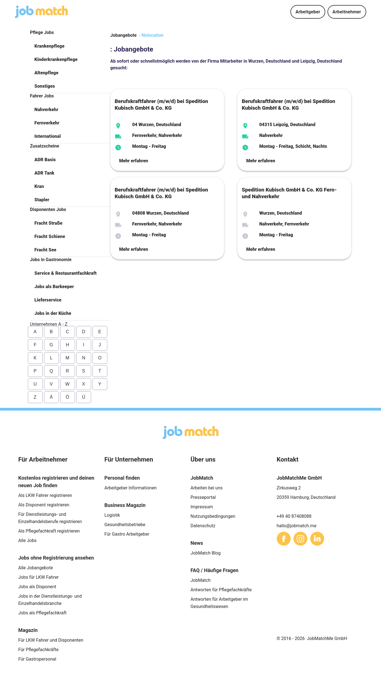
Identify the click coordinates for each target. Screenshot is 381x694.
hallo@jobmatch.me (297, 525)
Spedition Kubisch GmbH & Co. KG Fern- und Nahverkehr (289, 193)
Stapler (42, 199)
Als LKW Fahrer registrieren (45, 495)
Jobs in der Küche (53, 313)
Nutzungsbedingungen (213, 516)
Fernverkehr (47, 123)
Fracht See (46, 249)
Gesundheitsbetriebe (125, 524)
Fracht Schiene (50, 236)
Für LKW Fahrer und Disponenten (50, 640)
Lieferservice (48, 300)
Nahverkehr (47, 109)
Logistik (112, 515)
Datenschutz (203, 525)
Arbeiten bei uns (207, 488)
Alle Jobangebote (35, 567)
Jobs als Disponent (37, 586)
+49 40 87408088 (294, 516)
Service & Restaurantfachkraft (66, 273)
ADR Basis (45, 159)
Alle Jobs (27, 540)
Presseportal (203, 497)
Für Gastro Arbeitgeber (127, 534)
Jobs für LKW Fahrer (38, 577)
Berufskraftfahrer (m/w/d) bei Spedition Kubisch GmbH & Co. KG (161, 104)
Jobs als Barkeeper (54, 286)
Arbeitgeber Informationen (131, 488)
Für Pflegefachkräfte (38, 649)
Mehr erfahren (133, 160)
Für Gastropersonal (37, 659)
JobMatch (201, 580)
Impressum (202, 506)
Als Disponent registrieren (43, 504)
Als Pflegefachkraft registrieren (49, 531)
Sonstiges (45, 86)
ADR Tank (44, 173)
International (48, 136)
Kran (39, 186)
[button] (70, 46)
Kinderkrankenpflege (56, 59)
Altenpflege (47, 72)
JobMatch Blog (206, 553)
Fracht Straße (49, 223)
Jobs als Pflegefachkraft (42, 612)
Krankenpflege (50, 46)
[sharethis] (284, 539)
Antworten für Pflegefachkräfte (221, 589)
